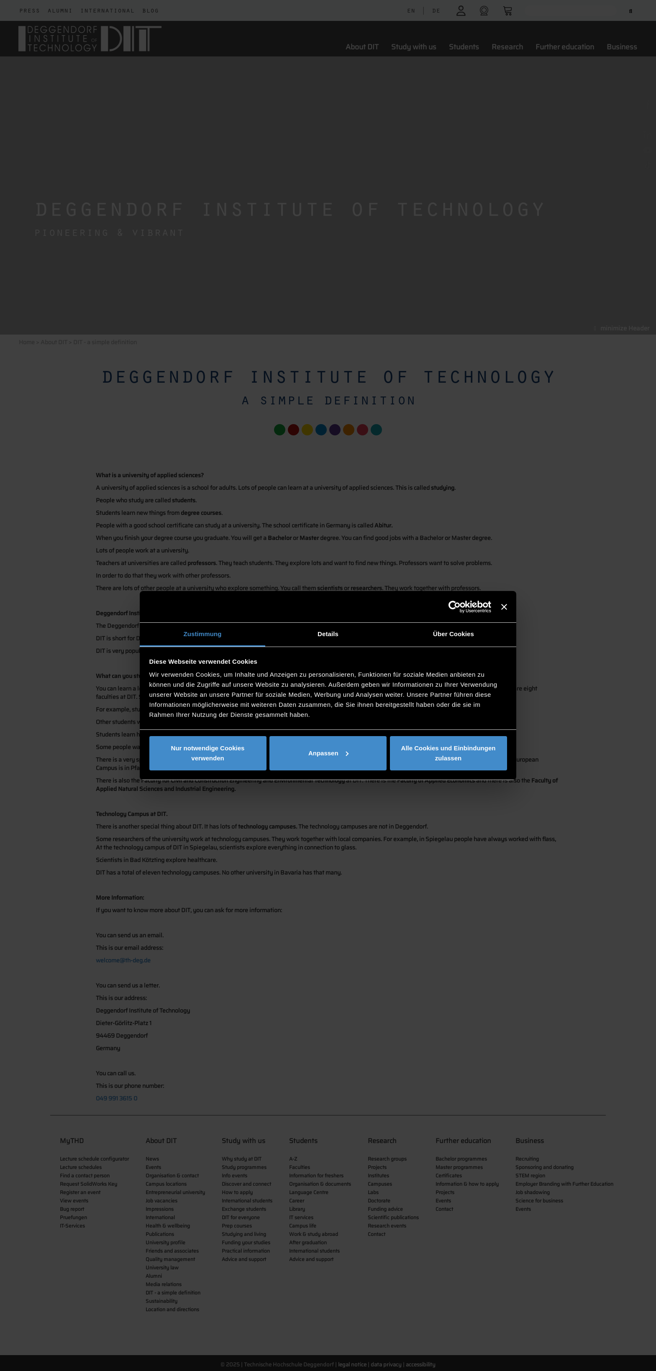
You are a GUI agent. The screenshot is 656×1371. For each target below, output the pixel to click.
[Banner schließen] (504, 607)
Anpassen (328, 753)
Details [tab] (328, 633)
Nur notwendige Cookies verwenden (208, 753)
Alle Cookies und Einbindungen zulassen (448, 753)
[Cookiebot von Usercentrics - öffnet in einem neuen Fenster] (454, 607)
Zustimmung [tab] (203, 633)
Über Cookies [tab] (453, 633)
